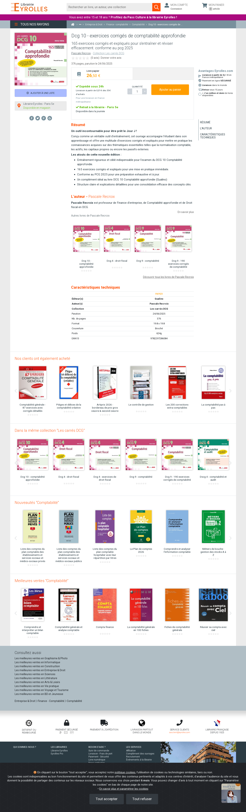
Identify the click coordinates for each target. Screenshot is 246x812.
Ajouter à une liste (41, 93)
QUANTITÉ (137, 86)
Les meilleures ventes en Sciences (35, 674)
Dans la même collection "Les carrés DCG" (50, 430)
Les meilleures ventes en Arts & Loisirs (37, 682)
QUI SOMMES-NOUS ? (24, 747)
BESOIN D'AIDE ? (97, 747)
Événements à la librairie (139, 759)
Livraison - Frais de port (100, 753)
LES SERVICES (133, 747)
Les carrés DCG (159, 308)
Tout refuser (142, 799)
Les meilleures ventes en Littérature (36, 678)
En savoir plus (186, 212)
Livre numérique (96, 759)
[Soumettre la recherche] (156, 7)
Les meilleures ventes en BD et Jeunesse (39, 694)
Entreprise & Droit (25, 700)
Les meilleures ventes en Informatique (37, 662)
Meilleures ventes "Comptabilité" (41, 580)
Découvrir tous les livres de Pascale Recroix (168, 276)
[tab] (102, 73)
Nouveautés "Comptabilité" (37, 502)
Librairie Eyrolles (59, 750)
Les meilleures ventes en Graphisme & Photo (41, 658)
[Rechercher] (110, 7)
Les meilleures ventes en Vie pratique (37, 686)
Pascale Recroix (81, 53)
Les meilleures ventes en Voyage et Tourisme (42, 690)
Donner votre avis (111, 57)
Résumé (205, 122)
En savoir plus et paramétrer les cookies (123, 788)
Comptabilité (74, 700)
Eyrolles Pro (57, 753)
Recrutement (133, 756)
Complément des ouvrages (140, 753)
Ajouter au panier (170, 89)
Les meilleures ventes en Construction (37, 666)
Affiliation (131, 750)
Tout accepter (107, 799)
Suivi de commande (98, 750)
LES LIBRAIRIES (59, 747)
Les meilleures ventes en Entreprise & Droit (40, 670)
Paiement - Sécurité (98, 756)
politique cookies (125, 772)
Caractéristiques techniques (212, 136)
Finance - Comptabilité (51, 700)
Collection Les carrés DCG (108, 53)
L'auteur (206, 128)
